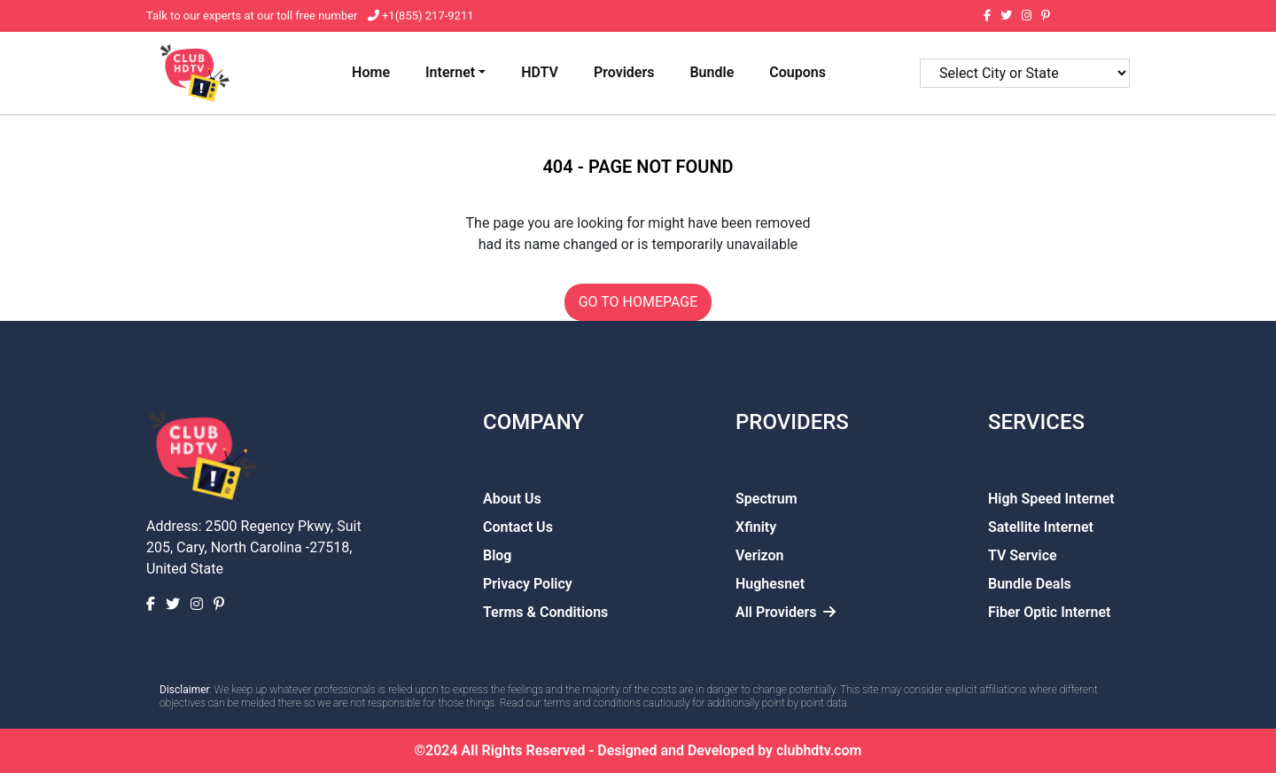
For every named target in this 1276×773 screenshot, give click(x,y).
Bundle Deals (1029, 583)
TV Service (1022, 555)
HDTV (539, 72)
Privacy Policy (527, 583)
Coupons (797, 72)
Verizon (759, 555)
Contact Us (518, 527)
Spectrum (766, 498)
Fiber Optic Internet (1049, 612)
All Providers (785, 612)
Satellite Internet (1040, 527)
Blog (497, 555)
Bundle (711, 72)
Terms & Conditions (545, 612)
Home (371, 72)
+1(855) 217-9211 (426, 15)
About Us (512, 498)
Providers (624, 72)
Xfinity (755, 527)
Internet (450, 72)
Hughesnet (770, 583)
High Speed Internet (1051, 498)
